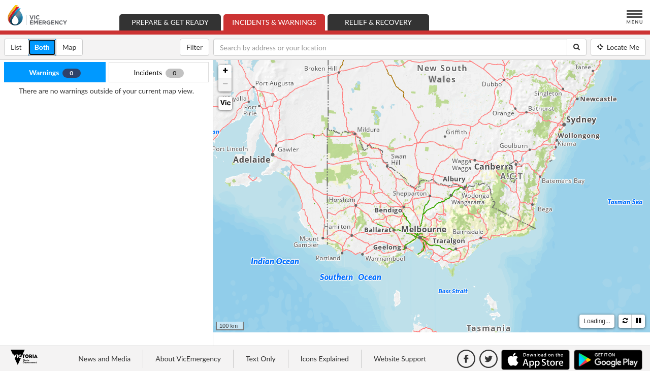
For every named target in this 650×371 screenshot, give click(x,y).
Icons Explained (325, 358)
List (19, 46)
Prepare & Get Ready (170, 22)
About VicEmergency (188, 358)
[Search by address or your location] (390, 47)
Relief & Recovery (378, 22)
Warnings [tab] (54, 73)
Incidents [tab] (158, 73)
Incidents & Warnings (278, 21)
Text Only (261, 358)
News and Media (104, 358)
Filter (194, 47)
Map (72, 46)
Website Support (400, 358)
